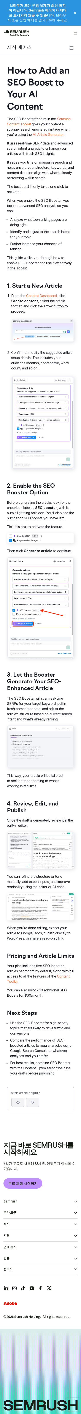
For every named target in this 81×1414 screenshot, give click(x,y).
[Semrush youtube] (31, 1288)
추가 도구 (9, 1212)
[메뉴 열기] (76, 33)
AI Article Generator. (48, 134)
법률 (6, 1258)
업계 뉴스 (9, 1247)
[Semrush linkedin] (6, 1288)
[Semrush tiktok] (23, 1288)
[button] (32, 1102)
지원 (6, 1235)
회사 (6, 1224)
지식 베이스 (19, 47)
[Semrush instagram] (14, 1288)
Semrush (10, 1201)
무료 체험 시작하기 (23, 1183)
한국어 (8, 1269)
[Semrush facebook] (40, 1288)
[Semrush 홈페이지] (16, 33)
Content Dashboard (41, 296)
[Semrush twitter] (49, 1288)
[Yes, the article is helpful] (17, 1102)
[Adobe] (10, 1303)
